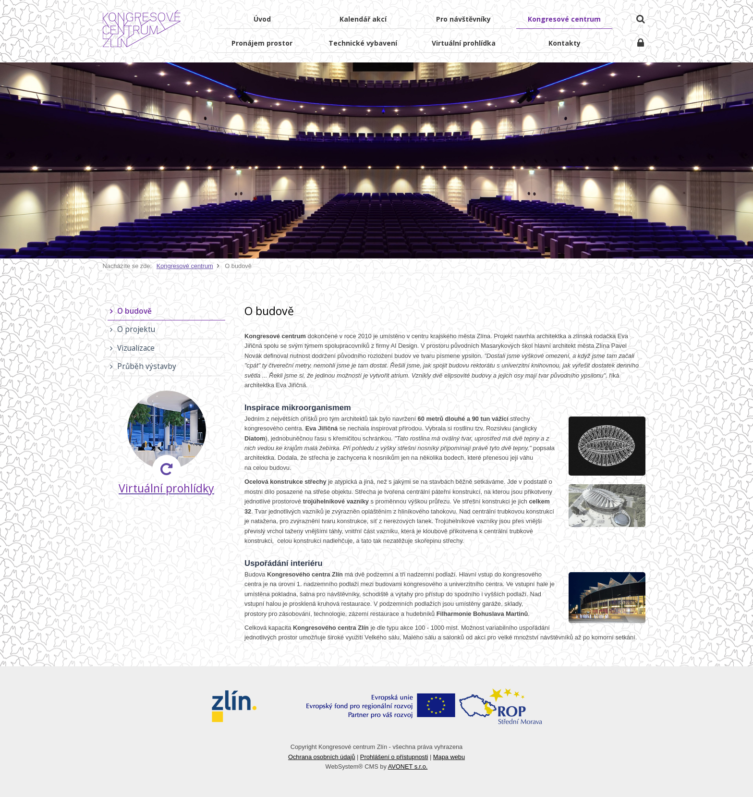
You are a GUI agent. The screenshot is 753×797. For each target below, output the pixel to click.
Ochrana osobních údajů (321, 756)
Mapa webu (449, 756)
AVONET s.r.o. (408, 766)
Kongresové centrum (185, 266)
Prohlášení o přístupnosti (394, 756)
